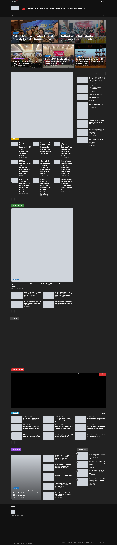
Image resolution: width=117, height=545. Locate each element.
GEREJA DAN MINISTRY (32, 8)
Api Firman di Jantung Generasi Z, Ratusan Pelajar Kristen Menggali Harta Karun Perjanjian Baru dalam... (66, 149)
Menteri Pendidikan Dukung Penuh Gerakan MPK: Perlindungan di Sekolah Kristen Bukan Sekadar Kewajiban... (64, 293)
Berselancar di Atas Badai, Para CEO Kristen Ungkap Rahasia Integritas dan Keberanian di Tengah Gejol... (45, 149)
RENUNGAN (70, 8)
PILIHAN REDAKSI (17, 205)
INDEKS (80, 8)
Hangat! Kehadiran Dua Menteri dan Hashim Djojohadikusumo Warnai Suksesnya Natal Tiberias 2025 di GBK (63, 466)
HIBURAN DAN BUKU (60, 8)
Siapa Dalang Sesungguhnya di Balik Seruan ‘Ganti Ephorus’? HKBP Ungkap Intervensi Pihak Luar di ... (64, 484)
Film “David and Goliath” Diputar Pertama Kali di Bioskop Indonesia (96, 105)
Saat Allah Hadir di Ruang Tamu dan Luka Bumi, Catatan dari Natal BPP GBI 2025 (26, 61)
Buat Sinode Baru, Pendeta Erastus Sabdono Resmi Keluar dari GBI (96, 122)
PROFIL (52, 8)
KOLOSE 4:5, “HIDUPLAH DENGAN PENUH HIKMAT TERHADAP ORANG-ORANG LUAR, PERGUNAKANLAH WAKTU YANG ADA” (97, 142)
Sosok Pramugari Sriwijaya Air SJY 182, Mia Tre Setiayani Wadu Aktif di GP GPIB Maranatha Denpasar (97, 88)
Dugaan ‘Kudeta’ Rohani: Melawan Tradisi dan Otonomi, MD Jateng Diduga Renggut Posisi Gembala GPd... (66, 167)
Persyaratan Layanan (92, 543)
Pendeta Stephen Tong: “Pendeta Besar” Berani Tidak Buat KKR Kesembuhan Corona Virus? (96, 97)
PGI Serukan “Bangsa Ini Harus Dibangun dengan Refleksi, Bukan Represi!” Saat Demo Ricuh (31, 303)
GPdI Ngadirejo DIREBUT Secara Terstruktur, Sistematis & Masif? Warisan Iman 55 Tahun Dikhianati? (45, 167)
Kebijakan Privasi (101, 543)
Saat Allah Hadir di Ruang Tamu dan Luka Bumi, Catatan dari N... (95, 418)
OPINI (75, 8)
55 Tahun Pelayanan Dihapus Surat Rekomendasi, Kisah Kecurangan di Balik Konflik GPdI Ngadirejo (25, 167)
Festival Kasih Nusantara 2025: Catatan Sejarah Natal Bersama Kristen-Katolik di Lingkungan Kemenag (32, 35)
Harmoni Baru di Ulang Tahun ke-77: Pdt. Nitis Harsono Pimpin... (96, 435)
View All (104, 413)
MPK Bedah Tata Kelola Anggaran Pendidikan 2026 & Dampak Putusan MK (63, 475)
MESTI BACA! (16, 449)
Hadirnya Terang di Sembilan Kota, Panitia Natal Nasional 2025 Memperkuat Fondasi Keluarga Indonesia (90, 60)
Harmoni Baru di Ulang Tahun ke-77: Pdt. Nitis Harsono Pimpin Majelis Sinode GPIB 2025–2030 (63, 494)
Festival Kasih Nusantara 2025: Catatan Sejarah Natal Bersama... (32, 418)
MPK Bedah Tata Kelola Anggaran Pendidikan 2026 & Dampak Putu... (32, 435)
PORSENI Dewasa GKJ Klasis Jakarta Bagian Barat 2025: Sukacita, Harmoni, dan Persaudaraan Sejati (67, 185)
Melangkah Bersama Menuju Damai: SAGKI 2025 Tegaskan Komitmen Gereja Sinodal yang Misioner (24, 149)
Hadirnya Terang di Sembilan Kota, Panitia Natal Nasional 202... (64, 426)
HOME (23, 8)
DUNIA (47, 8)
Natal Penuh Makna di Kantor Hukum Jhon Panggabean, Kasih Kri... (63, 419)
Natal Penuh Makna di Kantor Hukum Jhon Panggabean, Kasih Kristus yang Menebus (81, 37)
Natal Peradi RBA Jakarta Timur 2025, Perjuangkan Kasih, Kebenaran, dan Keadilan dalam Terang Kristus (57, 60)
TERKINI (15, 139)
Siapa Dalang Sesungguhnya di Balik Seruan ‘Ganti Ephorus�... (63, 435)
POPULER (15, 412)
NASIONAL (42, 8)
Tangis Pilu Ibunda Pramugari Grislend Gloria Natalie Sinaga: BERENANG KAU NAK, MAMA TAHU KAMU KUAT (97, 79)
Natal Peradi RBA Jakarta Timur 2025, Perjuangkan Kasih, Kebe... (32, 426)
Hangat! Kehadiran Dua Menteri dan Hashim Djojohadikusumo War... (95, 427)
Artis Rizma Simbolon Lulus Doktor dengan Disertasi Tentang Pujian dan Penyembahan (97, 132)
